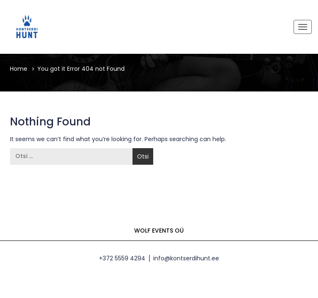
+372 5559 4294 (122, 258)
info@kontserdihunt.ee (186, 258)
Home (18, 69)
